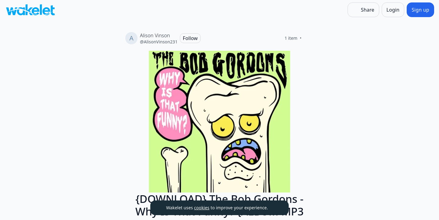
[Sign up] (420, 9)
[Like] (309, 38)
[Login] (393, 9)
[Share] (363, 9)
